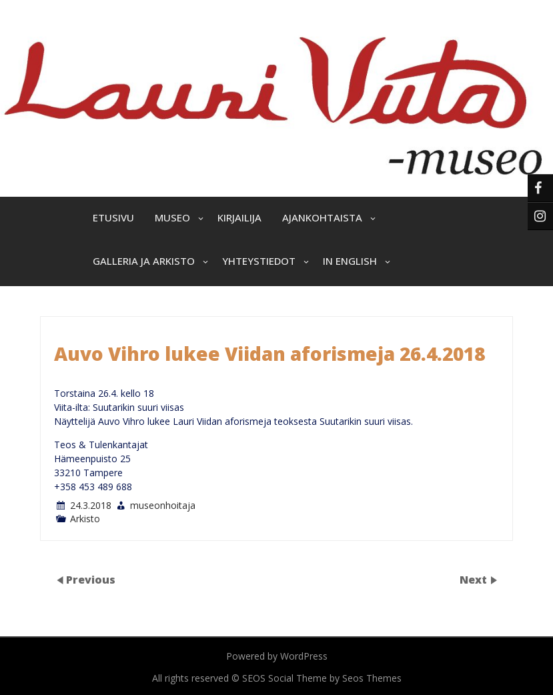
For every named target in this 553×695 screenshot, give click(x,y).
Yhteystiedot (259, 260)
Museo (172, 217)
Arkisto (85, 518)
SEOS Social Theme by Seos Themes (322, 678)
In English (350, 260)
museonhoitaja (162, 505)
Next (475, 579)
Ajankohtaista (322, 217)
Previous (90, 579)
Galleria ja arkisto (144, 260)
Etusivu (113, 217)
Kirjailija (239, 217)
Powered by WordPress (277, 656)
